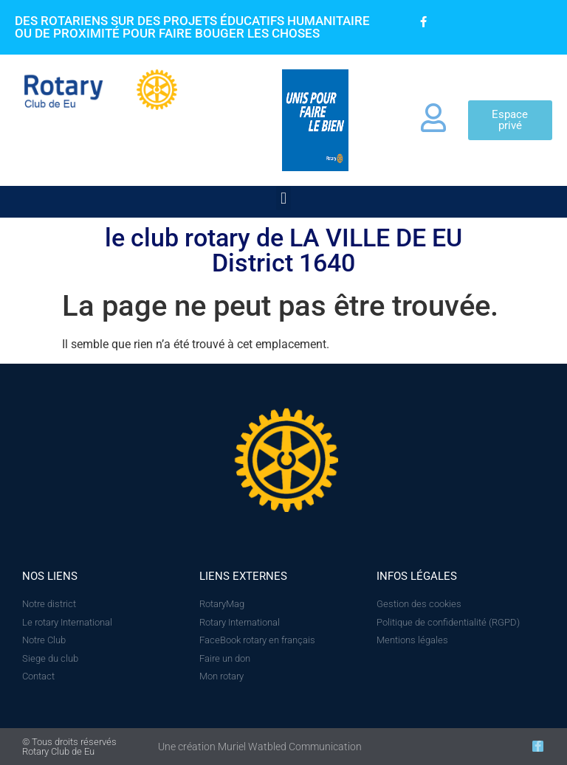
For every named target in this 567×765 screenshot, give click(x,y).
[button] (283, 198)
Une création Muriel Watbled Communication (260, 746)
